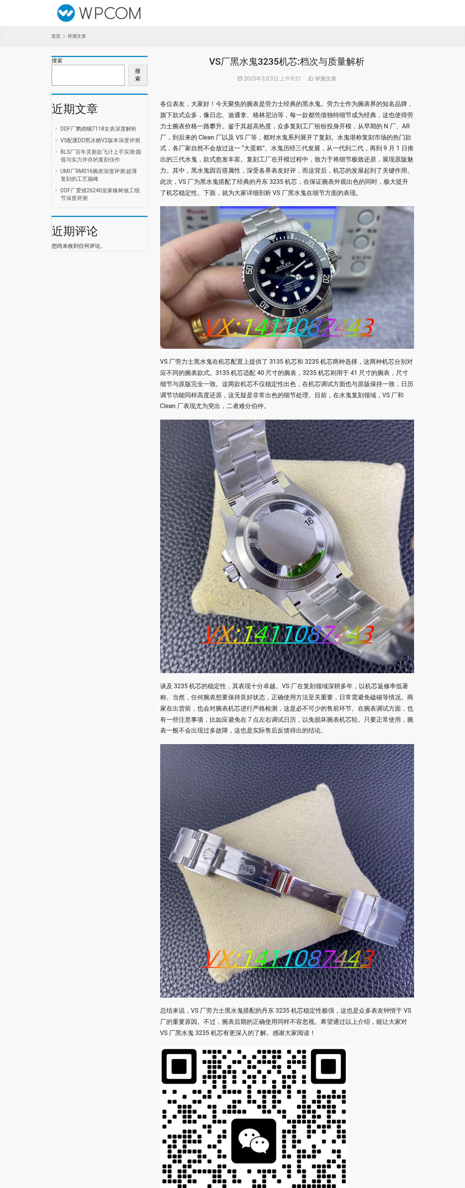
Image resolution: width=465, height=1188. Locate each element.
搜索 (57, 60)
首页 (56, 36)
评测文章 (325, 79)
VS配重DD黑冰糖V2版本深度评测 (100, 140)
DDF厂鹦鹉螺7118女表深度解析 (99, 129)
